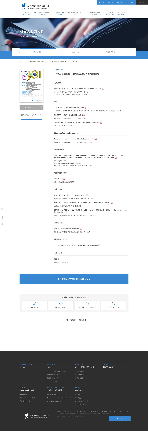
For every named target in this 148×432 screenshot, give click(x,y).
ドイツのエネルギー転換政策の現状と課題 (69, 108)
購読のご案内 (110, 52)
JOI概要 (78, 395)
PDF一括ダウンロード (31, 108)
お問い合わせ (121, 13)
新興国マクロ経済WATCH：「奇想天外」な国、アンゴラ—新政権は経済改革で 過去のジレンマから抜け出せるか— (90, 212)
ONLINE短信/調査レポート (75, 13)
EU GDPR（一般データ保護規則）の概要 (68, 115)
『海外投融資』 (37, 52)
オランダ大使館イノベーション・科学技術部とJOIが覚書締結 (76, 246)
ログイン (110, 2)
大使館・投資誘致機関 (94, 13)
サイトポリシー (68, 412)
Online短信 (24, 395)
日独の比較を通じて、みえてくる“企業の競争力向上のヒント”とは (78, 89)
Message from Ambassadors (59, 399)
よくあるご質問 (80, 405)
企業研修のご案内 (59, 13)
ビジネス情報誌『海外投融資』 (42, 13)
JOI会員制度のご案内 (82, 402)
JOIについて (110, 13)
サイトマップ (113, 412)
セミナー (26, 13)
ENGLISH (142, 2)
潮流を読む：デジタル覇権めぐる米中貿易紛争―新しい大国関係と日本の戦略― (83, 203)
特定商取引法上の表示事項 (99, 412)
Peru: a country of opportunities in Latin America (75, 139)
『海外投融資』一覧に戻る (76, 321)
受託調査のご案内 (26, 402)
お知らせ (32, 366)
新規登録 (119, 2)
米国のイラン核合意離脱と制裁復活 (67, 229)
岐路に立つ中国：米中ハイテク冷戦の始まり (70, 196)
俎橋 (55, 259)
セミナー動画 (52, 382)
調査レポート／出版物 (27, 399)
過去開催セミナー (53, 379)
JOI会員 (78, 399)
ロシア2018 (58, 179)
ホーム (22, 62)
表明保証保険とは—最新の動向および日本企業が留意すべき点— (77, 123)
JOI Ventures (74, 52)
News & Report (53, 395)
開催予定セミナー (53, 375)
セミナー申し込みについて (57, 372)
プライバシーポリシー (82, 412)
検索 (101, 2)
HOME (58, 412)
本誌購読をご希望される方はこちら (74, 279)
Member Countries (55, 402)
